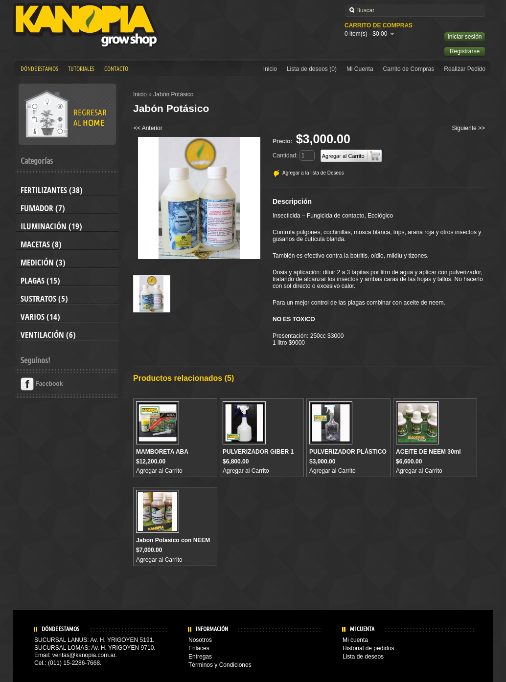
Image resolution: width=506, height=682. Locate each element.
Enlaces (198, 648)
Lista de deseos (363, 656)
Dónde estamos (39, 69)
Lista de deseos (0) (312, 69)
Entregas (200, 656)
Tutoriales (81, 69)
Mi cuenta (355, 640)
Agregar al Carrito (159, 470)
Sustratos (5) (44, 299)
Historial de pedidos (368, 648)
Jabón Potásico (173, 94)
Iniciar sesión (464, 36)
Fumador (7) (43, 208)
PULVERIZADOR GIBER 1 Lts (258, 455)
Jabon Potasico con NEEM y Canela (173, 543)
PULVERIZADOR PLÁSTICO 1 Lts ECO (348, 455)
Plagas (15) (40, 281)
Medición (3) (43, 262)
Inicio (270, 69)
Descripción (292, 201)
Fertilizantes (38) (52, 190)
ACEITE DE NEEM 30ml (428, 451)
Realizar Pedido (464, 69)
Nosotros (200, 640)
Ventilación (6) (48, 335)
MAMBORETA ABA (162, 451)
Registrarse (465, 51)
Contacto (116, 69)
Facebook (42, 383)
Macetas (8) (41, 244)
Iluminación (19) (51, 226)
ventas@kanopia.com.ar (83, 655)
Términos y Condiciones (220, 664)
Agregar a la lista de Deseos (313, 173)
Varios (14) (40, 317)
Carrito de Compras (409, 69)
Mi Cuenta (359, 69)
